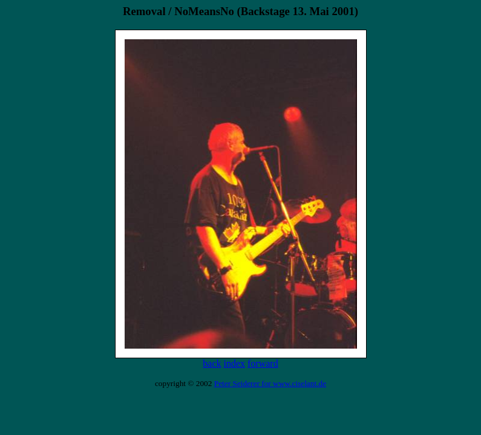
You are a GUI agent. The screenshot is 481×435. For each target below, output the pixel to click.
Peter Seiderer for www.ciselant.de (270, 383)
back (212, 363)
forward (262, 363)
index (235, 363)
